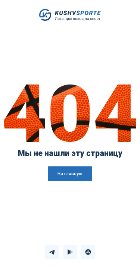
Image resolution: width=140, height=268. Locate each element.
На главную (70, 173)
